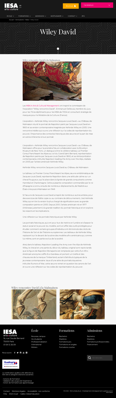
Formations (66, 330)
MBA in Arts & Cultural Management (42, 106)
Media (27, 20)
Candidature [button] (88, 5)
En (20, 7)
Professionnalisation (39, 342)
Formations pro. (65, 342)
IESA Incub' (13, 394)
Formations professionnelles (98, 342)
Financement (92, 345)
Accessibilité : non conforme (39, 391)
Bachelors (63, 336)
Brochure (71, 6)
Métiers (34, 347)
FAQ (5, 394)
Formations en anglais (68, 345)
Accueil (11, 20)
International (36, 345)
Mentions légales (18, 391)
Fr (20, 5)
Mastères (62, 339)
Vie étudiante (19, 20)
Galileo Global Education (29, 394)
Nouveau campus (38, 336)
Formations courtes (67, 347)
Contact (6, 391)
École (34, 330)
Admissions (94, 330)
